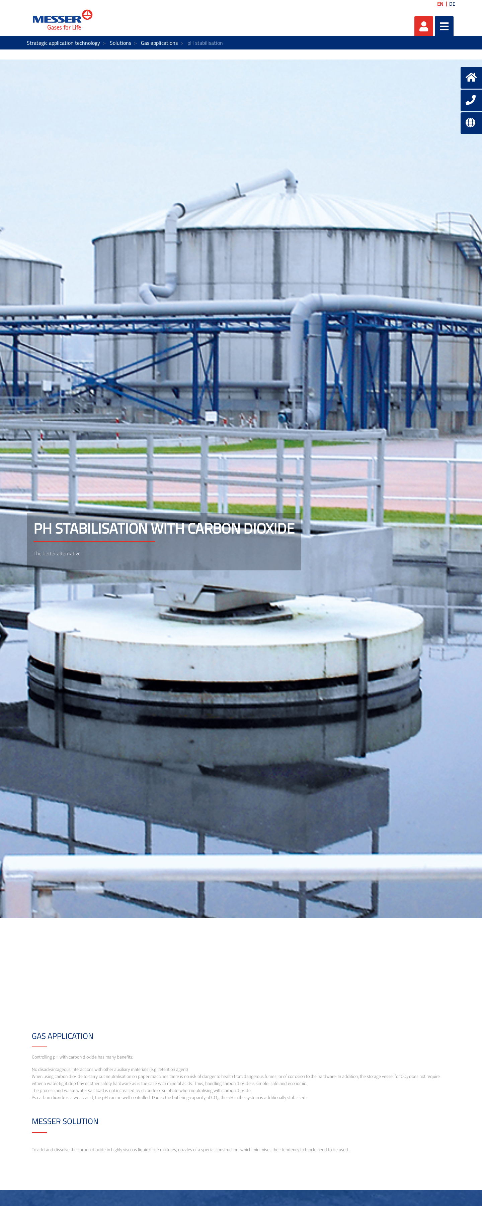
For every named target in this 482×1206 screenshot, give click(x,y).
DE (452, 4)
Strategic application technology (63, 43)
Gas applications (159, 43)
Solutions (120, 43)
